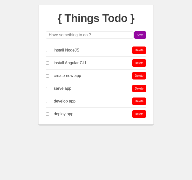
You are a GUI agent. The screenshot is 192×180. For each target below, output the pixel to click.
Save (140, 35)
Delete (139, 50)
